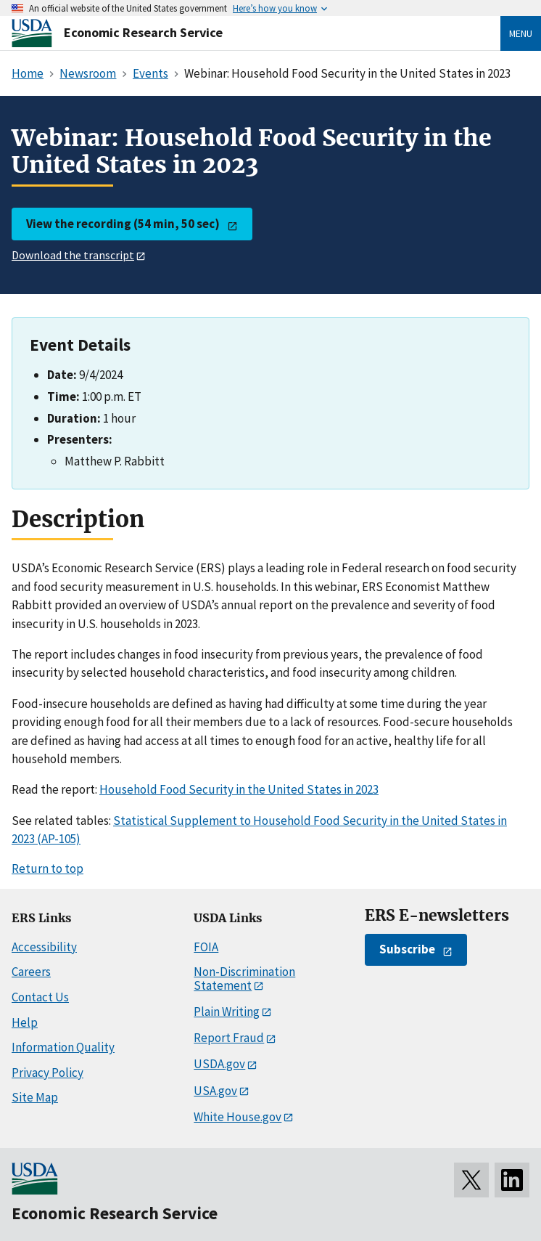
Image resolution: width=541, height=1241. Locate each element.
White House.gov (237, 1117)
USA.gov (215, 1091)
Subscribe (407, 949)
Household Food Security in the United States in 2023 (239, 789)
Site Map (35, 1097)
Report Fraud (229, 1038)
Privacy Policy (47, 1073)
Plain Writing (227, 1012)
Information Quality (63, 1047)
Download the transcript (73, 255)
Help (25, 1022)
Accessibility (44, 947)
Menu (520, 33)
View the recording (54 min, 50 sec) (123, 224)
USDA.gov (219, 1064)
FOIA (206, 947)
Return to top (47, 868)
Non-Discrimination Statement (244, 978)
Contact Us (40, 997)
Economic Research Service (143, 32)
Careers (31, 972)
